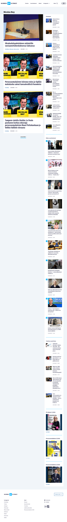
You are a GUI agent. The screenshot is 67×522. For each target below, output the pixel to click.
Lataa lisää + (23, 136)
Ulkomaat (11, 49)
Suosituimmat (33, 3)
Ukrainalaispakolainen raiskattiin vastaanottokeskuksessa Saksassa (20, 44)
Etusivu (26, 3)
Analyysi (5, 506)
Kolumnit (6, 515)
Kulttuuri (6, 511)
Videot (40, 3)
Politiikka (7, 49)
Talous (5, 504)
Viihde (5, 517)
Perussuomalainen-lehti (29, 510)
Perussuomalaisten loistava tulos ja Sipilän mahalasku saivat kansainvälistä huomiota (23, 83)
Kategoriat (46, 3)
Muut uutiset (16, 49)
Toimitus (26, 506)
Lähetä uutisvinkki (28, 508)
